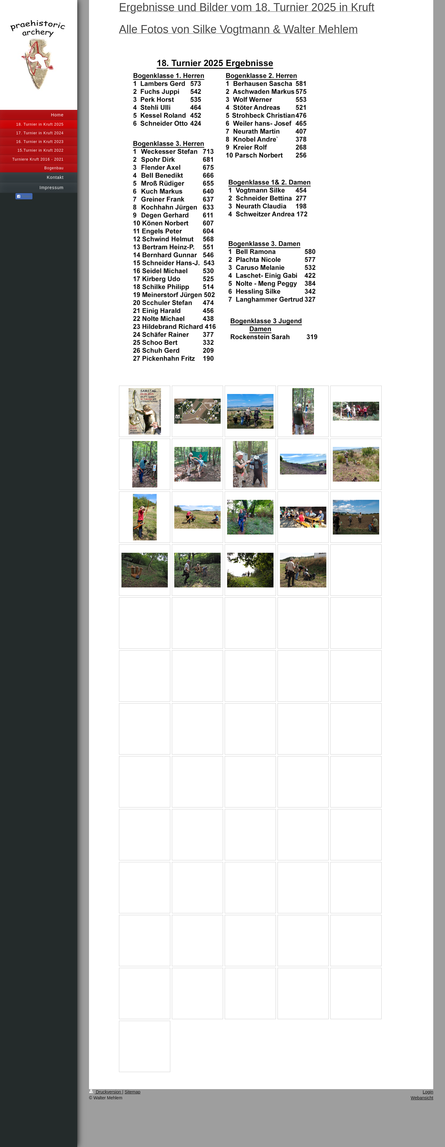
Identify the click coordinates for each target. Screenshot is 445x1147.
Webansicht (422, 1097)
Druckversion (105, 1091)
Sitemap (132, 1091)
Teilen (24, 196)
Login (428, 1091)
